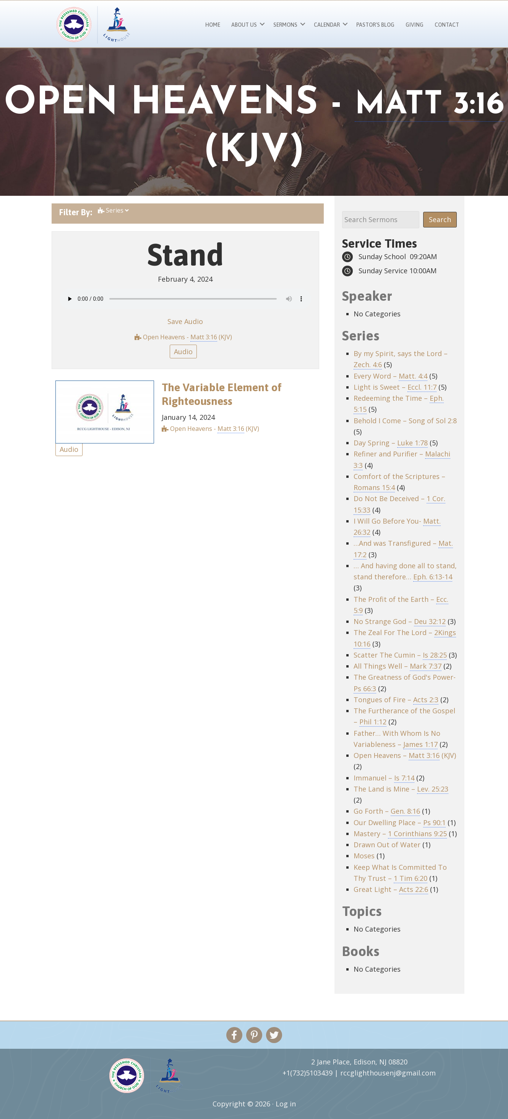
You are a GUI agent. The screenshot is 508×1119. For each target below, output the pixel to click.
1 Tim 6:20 (410, 878)
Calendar (327, 25)
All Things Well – (397, 666)
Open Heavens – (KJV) (405, 755)
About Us (244, 25)
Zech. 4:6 (368, 364)
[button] (262, 24)
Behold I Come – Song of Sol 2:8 (405, 420)
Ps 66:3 (365, 688)
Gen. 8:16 (405, 811)
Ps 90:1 (434, 822)
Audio (183, 351)
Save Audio (185, 321)
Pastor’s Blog (375, 25)
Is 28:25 (435, 654)
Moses (364, 855)
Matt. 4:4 (413, 376)
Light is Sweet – (395, 387)
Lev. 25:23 (432, 788)
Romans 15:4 (374, 487)
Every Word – (390, 376)
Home (212, 25)
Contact (447, 25)
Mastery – (400, 833)
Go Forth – (387, 811)
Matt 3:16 (203, 337)
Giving (415, 25)
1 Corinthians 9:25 (417, 833)
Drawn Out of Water (387, 844)
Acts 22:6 (413, 889)
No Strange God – (400, 621)
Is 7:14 (404, 777)
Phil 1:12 (372, 721)
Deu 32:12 (430, 621)
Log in (286, 1103)
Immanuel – (384, 778)
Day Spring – (391, 443)
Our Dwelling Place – (400, 822)
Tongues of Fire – (396, 700)
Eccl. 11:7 (422, 387)
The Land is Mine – (401, 789)
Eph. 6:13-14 (432, 576)
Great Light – (391, 889)
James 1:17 (420, 744)
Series (113, 212)
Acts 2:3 (425, 699)
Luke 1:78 (412, 442)
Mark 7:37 (425, 666)
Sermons (285, 25)
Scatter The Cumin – (400, 655)
